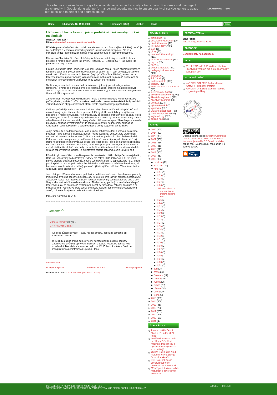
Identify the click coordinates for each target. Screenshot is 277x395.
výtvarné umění (159, 105)
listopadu (158, 165)
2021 (153, 142)
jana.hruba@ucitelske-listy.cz (198, 41)
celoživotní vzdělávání (162, 40)
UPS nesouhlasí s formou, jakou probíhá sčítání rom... (166, 192)
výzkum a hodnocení (161, 110)
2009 (153, 318)
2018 (153, 152)
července (158, 275)
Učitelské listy (54, 386)
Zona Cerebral (100, 388)
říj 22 (159, 206)
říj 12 (159, 236)
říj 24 (159, 203)
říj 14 (159, 229)
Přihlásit (226, 386)
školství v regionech (161, 97)
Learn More (215, 8)
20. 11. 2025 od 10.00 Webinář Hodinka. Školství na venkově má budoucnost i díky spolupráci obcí (207, 69)
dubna (157, 285)
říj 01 (159, 265)
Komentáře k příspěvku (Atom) (84, 272)
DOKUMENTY (158, 46)
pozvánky (156, 75)
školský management (162, 94)
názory (154, 62)
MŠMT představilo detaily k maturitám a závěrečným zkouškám (165, 371)
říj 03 (159, 262)
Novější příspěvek (55, 267)
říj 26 (159, 185)
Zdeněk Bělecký (58, 222)
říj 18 (159, 219)
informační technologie (162, 54)
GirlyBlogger (120, 388)
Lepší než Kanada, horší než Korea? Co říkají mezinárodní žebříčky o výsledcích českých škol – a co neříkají (164, 344)
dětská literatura (159, 43)
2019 (153, 149)
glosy (153, 51)
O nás (154, 24)
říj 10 (159, 242)
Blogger (214, 386)
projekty (155, 84)
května (157, 281)
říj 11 (159, 239)
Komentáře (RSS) (119, 24)
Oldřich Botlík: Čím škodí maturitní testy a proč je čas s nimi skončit (163, 355)
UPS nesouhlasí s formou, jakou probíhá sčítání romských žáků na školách (92, 34)
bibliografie (156, 38)
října (156, 169)
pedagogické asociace (64, 42)
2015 (153, 298)
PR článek (156, 78)
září (156, 268)
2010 (153, 314)
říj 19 (159, 216)
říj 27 (159, 182)
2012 (153, 308)
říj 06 (159, 252)
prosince (158, 162)
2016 (153, 159)
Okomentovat (53, 262)
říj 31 (159, 172)
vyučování (156, 108)
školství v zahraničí (160, 100)
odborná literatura (160, 67)
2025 (153, 129)
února (157, 291)
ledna (156, 295)
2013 (153, 304)
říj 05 (159, 255)
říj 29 (159, 175)
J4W (144, 388)
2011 (153, 311)
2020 (153, 146)
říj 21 (159, 209)
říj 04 (159, 259)
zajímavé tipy (157, 116)
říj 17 (159, 223)
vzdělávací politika (86, 42)
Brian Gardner (65, 388)
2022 (153, 139)
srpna (157, 272)
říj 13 (159, 232)
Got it (229, 8)
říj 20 (159, 213)
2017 (153, 155)
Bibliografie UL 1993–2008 (76, 24)
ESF (153, 48)
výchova (155, 102)
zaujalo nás (157, 119)
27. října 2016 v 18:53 (61, 225)
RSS (100, 24)
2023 (153, 136)
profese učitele (158, 81)
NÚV (153, 65)
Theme (49, 388)
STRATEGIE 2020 (160, 92)
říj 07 (159, 249)
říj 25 (159, 200)
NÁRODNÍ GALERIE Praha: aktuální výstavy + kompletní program (204, 84)
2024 (153, 132)
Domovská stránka (95, 267)
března (157, 288)
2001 (153, 321)
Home (51, 24)
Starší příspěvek (134, 267)
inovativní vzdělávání (161, 59)
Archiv (140, 24)
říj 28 (159, 178)
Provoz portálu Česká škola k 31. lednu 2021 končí (162, 333)
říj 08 (159, 245)
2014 (153, 301)
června (157, 278)
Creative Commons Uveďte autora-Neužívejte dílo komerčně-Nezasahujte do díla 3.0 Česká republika (204, 139)
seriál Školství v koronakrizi (165, 86)
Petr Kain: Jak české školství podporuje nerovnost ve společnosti (163, 363)
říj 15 (159, 226)
